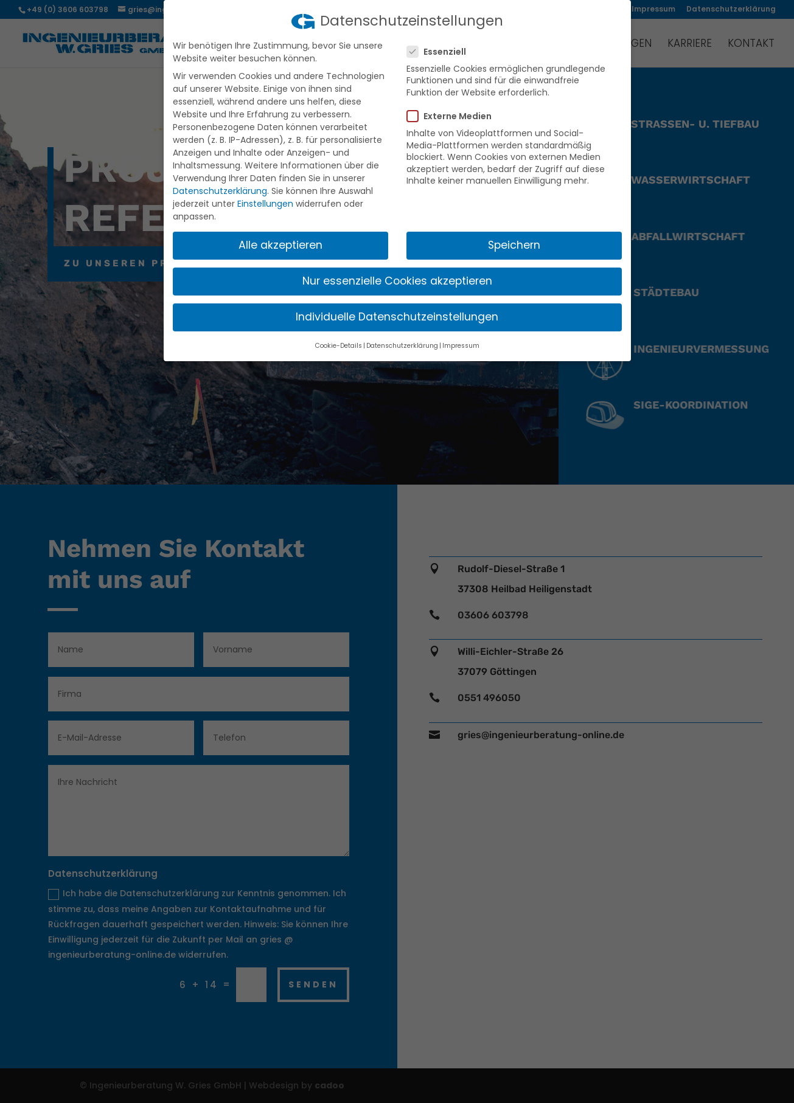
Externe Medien (454, 116)
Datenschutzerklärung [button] (402, 345)
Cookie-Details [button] (338, 345)
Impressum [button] (460, 345)
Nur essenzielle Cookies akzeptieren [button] (397, 281)
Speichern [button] (514, 245)
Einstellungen (265, 204)
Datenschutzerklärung (220, 191)
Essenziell (441, 52)
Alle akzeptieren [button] (280, 245)
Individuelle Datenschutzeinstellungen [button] (397, 316)
